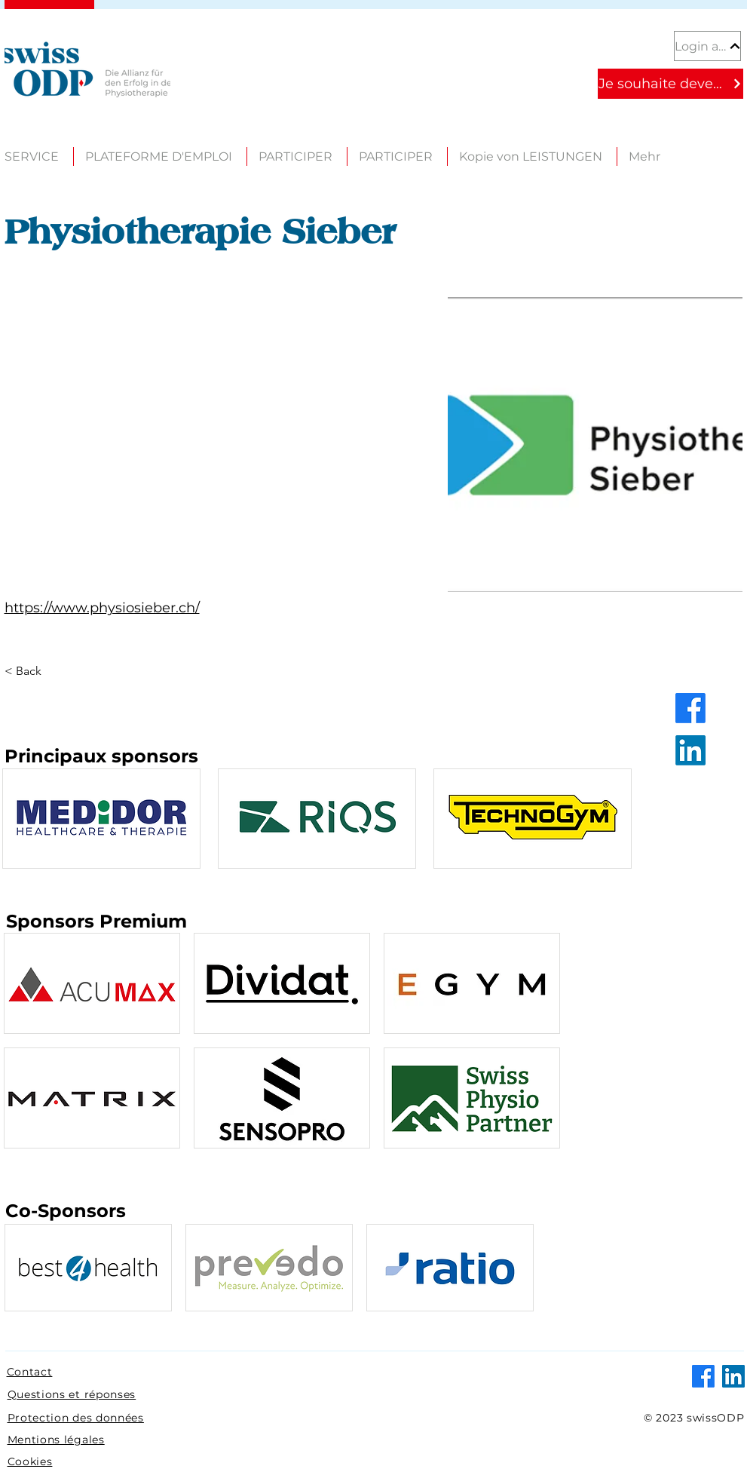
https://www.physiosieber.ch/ (102, 608)
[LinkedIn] (690, 750)
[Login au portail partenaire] (707, 46)
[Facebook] (690, 708)
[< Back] (34, 671)
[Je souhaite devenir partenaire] (670, 84)
